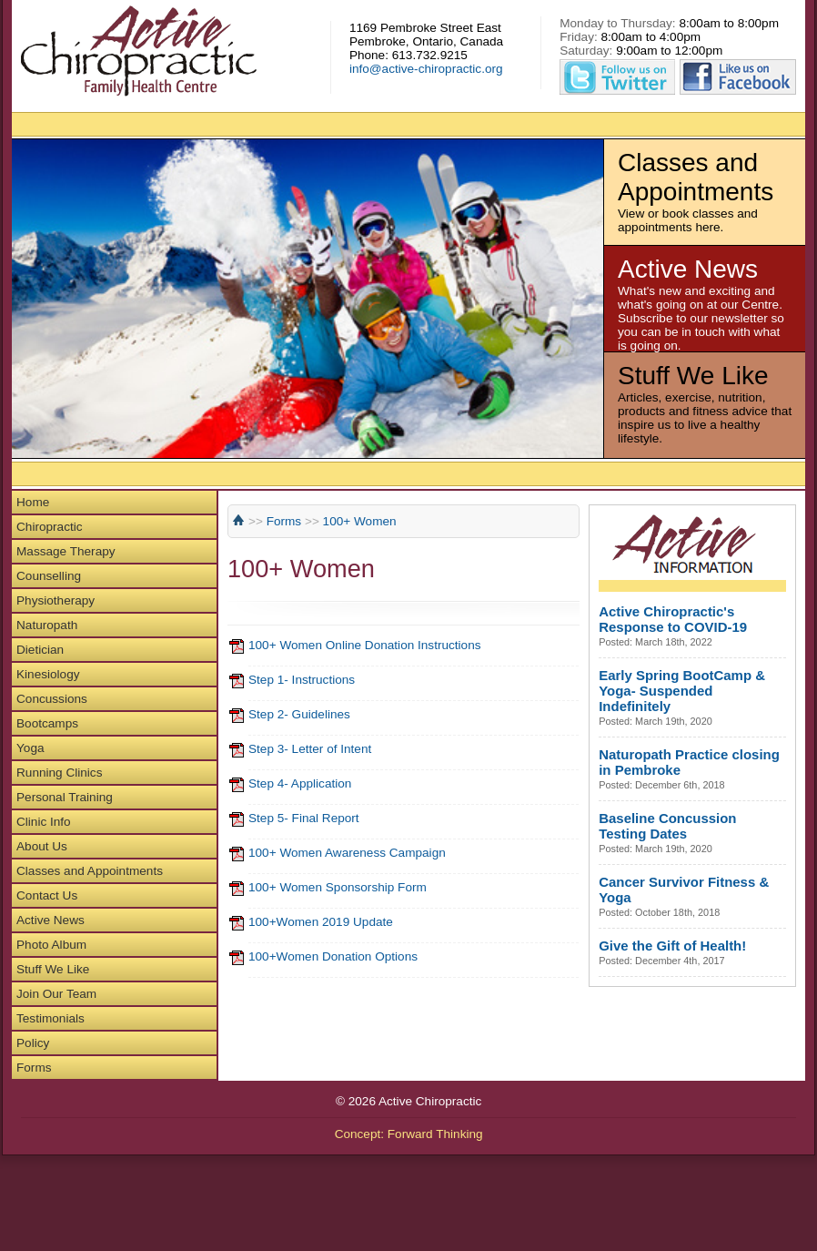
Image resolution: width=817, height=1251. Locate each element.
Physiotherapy (55, 600)
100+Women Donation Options (333, 956)
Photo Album (51, 944)
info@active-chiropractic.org (426, 69)
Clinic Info (43, 822)
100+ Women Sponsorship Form (337, 887)
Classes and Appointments (89, 871)
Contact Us (46, 895)
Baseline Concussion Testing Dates (667, 825)
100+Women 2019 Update (320, 922)
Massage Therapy (66, 551)
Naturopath (46, 625)
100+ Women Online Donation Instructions (364, 645)
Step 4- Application (299, 783)
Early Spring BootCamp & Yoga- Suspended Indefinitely (682, 690)
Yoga (30, 748)
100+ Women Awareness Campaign (347, 852)
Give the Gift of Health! (672, 945)
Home (32, 502)
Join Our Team (56, 994)
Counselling (48, 576)
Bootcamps (47, 723)
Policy (32, 1043)
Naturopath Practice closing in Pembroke (689, 762)
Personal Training (64, 797)
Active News (50, 920)
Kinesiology (48, 674)
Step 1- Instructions (301, 680)
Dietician (40, 649)
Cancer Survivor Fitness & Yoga (684, 889)
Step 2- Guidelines (299, 714)
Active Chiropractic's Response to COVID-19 (673, 619)
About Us (41, 846)
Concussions (51, 699)
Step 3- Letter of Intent (309, 749)
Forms (34, 1067)
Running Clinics (59, 772)
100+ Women (360, 521)
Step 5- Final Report (303, 818)
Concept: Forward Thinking (409, 1134)
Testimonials (50, 1018)
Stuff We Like (52, 969)
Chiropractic (49, 527)
